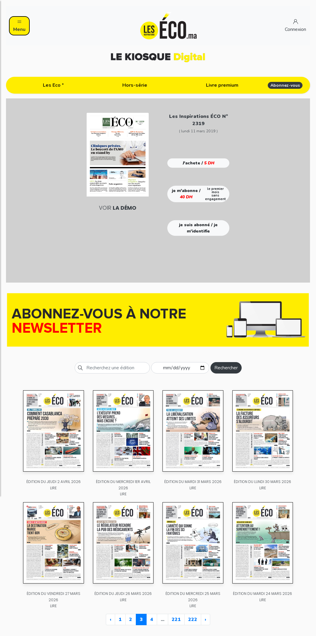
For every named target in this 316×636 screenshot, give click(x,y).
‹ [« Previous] (110, 619)
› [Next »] (205, 619)
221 (176, 619)
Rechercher (226, 367)
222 (192, 619)
